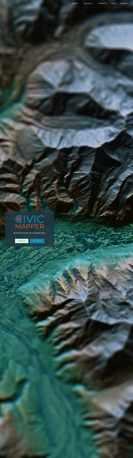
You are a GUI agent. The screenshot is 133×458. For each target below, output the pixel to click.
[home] (8, 3)
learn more (22, 241)
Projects (102, 3)
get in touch (37, 241)
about (75, 3)
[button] (88, 3)
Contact (124, 3)
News (113, 3)
